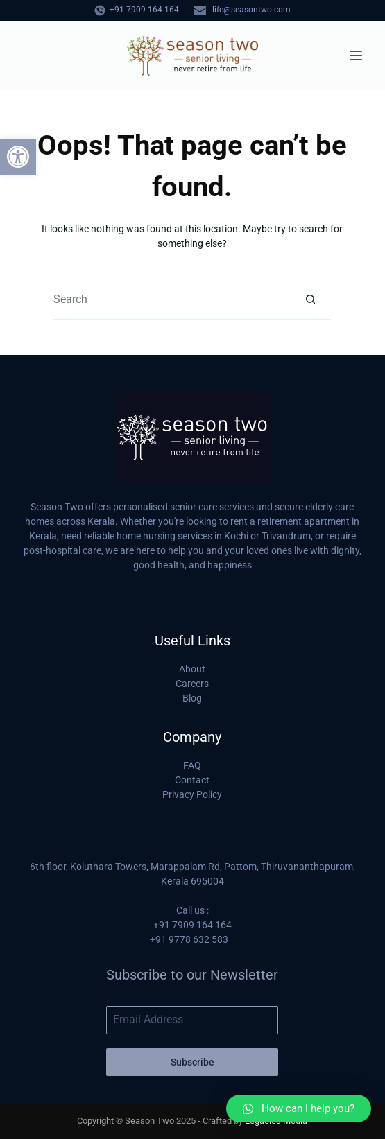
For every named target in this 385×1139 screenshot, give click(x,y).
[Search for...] (171, 299)
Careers (192, 683)
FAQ (192, 765)
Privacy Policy (192, 794)
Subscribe (192, 1062)
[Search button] (310, 299)
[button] (18, 157)
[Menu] (356, 55)
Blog (192, 698)
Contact (192, 779)
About (192, 669)
